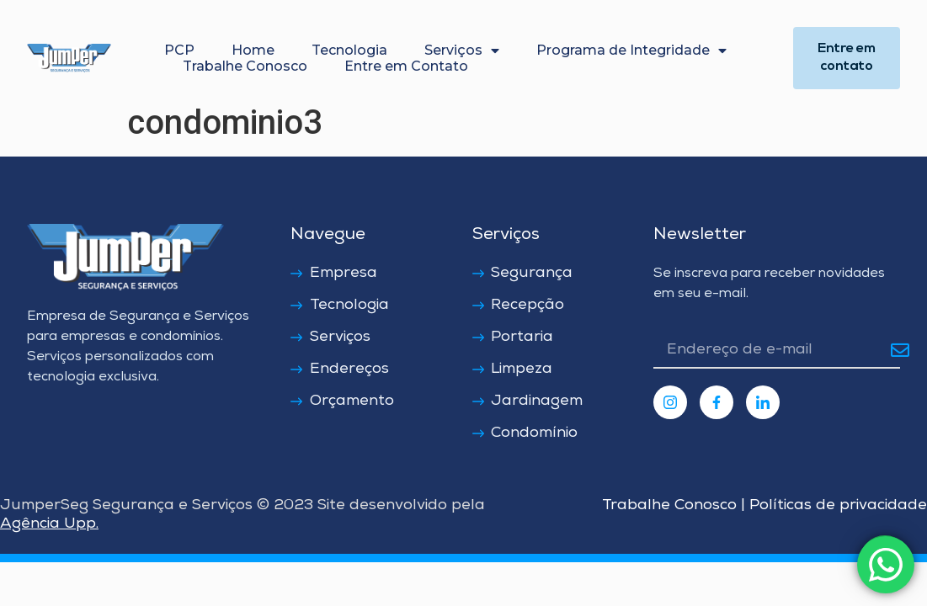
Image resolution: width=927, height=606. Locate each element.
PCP (179, 50)
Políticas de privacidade (836, 505)
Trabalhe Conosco (245, 66)
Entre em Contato (406, 66)
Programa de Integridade (631, 50)
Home (253, 50)
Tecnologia (349, 50)
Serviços (461, 50)
